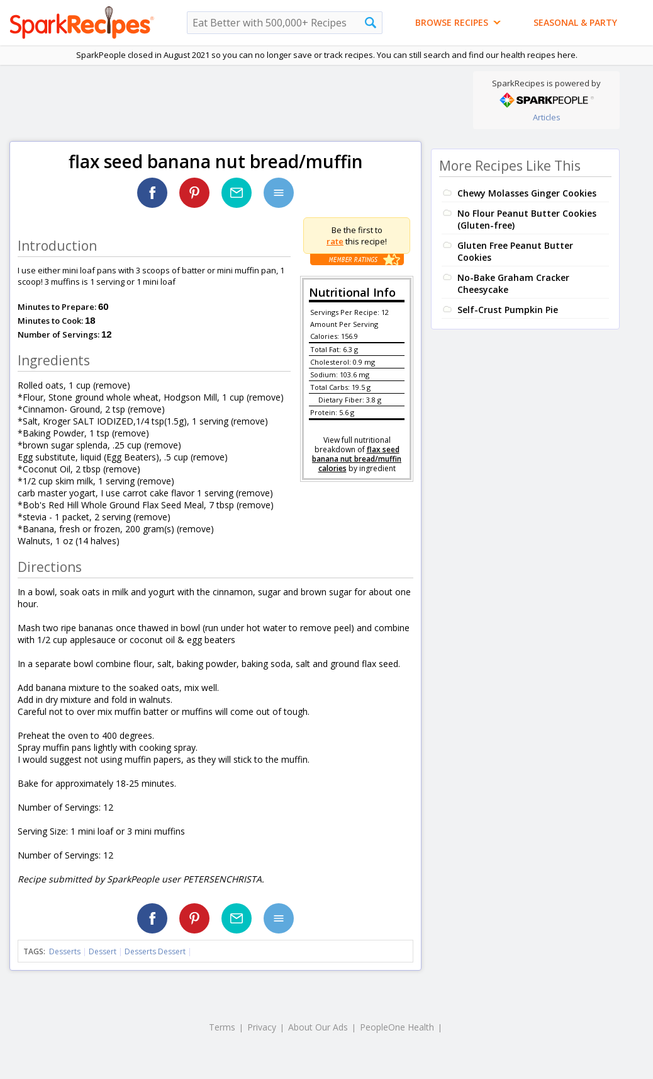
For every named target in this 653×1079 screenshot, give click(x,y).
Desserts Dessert (155, 951)
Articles (547, 117)
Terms (222, 1027)
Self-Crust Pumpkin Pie (507, 310)
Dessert (102, 951)
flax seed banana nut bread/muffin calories (356, 459)
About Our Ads (318, 1027)
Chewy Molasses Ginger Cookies (526, 193)
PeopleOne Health (397, 1027)
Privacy (261, 1027)
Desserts (65, 951)
